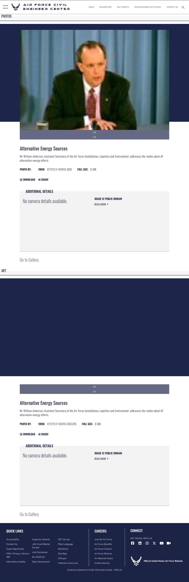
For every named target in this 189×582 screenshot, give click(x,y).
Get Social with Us (141, 538)
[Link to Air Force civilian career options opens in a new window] (102, 563)
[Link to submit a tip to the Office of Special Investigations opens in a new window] (64, 539)
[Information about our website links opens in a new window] (40, 552)
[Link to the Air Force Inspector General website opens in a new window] (41, 539)
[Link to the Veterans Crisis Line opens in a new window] (68, 563)
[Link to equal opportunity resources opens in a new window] (15, 549)
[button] (5, 7)
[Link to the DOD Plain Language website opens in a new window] (65, 544)
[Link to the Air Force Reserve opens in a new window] (103, 553)
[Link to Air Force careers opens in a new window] (103, 549)
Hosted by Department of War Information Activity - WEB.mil (94, 570)
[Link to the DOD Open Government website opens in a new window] (41, 561)
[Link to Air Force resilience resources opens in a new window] (63, 549)
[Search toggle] (183, 7)
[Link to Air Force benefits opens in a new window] (103, 544)
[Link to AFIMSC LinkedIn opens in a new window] (140, 543)
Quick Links (14, 531)
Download (27, 179)
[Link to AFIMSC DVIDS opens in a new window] (168, 543)
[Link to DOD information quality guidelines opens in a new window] (15, 561)
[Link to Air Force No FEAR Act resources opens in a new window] (38, 557)
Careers (100, 531)
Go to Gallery (29, 259)
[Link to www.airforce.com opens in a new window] (103, 539)
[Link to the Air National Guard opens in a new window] (103, 558)
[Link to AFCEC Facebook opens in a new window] (132, 543)
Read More (100, 204)
